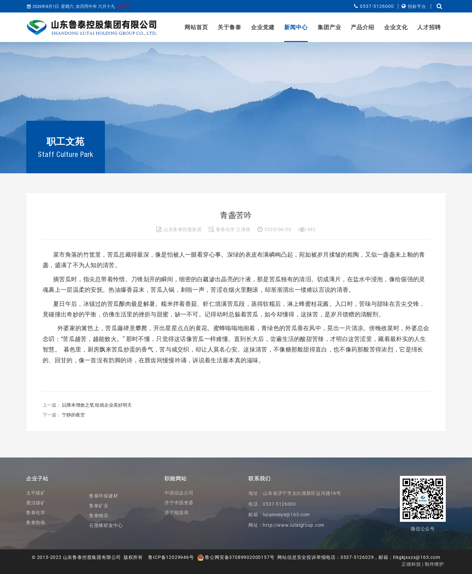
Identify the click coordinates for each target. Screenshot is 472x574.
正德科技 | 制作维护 (423, 564)
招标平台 (417, 6)
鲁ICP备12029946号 (171, 557)
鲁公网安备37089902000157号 (236, 557)
